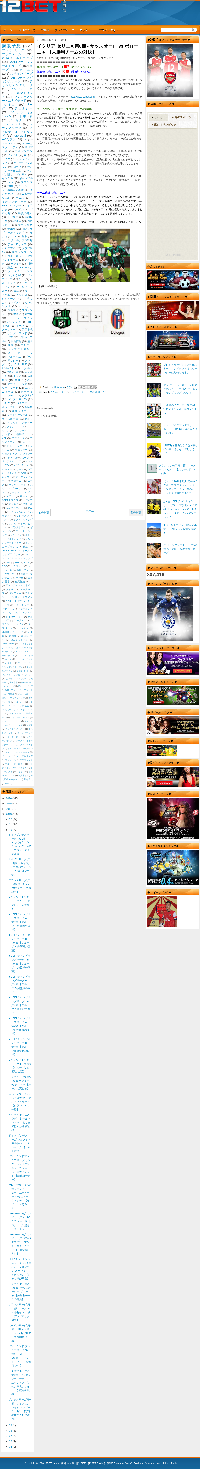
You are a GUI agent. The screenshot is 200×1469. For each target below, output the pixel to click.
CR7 (8, 562)
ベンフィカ (15, 593)
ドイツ (6, 159)
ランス (13, 597)
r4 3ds (165, 1463)
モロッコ (28, 675)
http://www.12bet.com (82, 96)
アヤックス (8, 609)
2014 (9, 808)
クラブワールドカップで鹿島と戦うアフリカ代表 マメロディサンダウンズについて (180, 388)
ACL (4, 438)
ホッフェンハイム (22, 492)
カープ (25, 457)
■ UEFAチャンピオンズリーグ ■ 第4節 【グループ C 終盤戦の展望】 (19, 963)
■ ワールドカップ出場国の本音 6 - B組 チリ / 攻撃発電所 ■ (180, 528)
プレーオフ (17, 488)
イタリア (63, 392)
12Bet (54, 392)
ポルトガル (14, 255)
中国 (16, 314)
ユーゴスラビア (19, 768)
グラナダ (27, 395)
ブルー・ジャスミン (14, 764)
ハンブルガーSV (17, 399)
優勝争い (21, 434)
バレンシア (14, 321)
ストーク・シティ (20, 352)
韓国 (10, 186)
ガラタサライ (18, 527)
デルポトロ (20, 620)
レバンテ (20, 430)
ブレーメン (22, 516)
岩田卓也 (14, 682)
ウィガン (11, 589)
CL (25, 155)
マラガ (10, 496)
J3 (31, 581)
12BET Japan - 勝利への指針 (59, 1463)
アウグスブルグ (17, 383)
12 (11, 819)
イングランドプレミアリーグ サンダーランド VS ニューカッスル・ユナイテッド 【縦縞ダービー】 (19, 1168)
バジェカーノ (21, 465)
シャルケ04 (14, 275)
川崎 (30, 263)
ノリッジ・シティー (20, 422)
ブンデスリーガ (21, 89)
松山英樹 (16, 341)
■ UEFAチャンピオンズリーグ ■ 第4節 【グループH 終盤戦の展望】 (19, 1047)
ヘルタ (6, 403)
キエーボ (28, 504)
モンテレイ (10, 679)
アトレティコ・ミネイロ (19, 585)
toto (25, 139)
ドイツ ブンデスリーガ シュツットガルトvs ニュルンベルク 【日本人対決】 (19, 1143)
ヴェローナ (21, 450)
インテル (7, 178)
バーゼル (16, 535)
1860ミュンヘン (19, 640)
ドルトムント (12, 124)
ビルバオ (8, 368)
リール (24, 496)
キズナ (29, 725)
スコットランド (14, 508)
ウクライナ (17, 566)
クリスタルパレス (20, 271)
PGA (26, 562)
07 (11, 1435)
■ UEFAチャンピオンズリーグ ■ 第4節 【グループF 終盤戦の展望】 (19, 1026)
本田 (17, 380)
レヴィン (20, 772)
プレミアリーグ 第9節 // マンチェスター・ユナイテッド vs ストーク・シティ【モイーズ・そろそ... (19, 1197)
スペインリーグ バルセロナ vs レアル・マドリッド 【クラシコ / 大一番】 (19, 1101)
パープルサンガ (25, 756)
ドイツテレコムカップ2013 (20, 748)
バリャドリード (17, 485)
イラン (20, 325)
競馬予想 (27, 329)
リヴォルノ (22, 628)
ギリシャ (12, 360)
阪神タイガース (22, 410)
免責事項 (22, 775)
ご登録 (45, 30)
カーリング (17, 725)
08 (11, 1430)
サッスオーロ (76, 392)
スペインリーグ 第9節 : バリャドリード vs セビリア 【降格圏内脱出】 (19, 1333)
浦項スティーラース (13, 632)
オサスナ (14, 504)
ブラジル (12, 155)
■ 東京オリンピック (164, 124)
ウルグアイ (9, 248)
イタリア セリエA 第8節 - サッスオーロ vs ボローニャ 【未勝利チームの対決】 (19, 1291)
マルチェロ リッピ (11, 675)
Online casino (8, 644)
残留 (26, 546)
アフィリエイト (109, 30)
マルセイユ (14, 356)
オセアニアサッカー (11, 721)
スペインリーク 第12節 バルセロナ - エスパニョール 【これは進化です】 (19, 867)
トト (11, 182)
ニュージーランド (24, 659)
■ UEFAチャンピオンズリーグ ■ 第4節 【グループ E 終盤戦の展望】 (19, 922)
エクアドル (12, 457)
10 (11, 829)
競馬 (11, 345)
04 (11, 1446)
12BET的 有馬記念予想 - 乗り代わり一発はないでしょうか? (180, 449)
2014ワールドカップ (17, 58)
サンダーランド (17, 333)
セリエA (89, 392)
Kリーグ (22, 686)
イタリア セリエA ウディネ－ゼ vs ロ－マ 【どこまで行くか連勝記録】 (19, 1122)
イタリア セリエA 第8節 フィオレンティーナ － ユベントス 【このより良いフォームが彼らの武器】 (20, 1383)
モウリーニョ (9, 574)
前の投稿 (136, 512)
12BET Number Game (119, 1463)
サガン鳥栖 (25, 224)
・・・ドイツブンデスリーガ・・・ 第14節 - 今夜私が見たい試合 (180, 429)
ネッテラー (87, 30)
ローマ (17, 166)
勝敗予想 (11, 46)
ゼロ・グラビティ (13, 737)
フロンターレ (23, 671)
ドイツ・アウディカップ (17, 752)
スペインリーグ (21, 73)
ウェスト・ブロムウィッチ (17, 453)
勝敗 (24, 236)
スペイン (18, 209)
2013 (9, 814)
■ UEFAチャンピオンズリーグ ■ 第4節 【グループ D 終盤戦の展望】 (19, 984)
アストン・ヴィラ (20, 317)
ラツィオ (16, 263)
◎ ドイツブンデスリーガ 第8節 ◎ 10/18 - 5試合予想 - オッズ (180, 549)
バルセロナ (10, 104)
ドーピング (7, 756)
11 (11, 824)
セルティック (14, 446)
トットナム (25, 306)
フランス (27, 182)
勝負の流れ (25, 213)
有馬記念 (20, 581)
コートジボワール (17, 415)
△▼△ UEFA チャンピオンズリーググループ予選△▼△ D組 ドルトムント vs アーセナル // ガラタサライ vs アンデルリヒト (180, 509)
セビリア (12, 217)
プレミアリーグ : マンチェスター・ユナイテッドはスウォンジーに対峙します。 (180, 368)
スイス (15, 302)
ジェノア (7, 337)
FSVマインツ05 (11, 205)
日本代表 (26, 116)
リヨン (20, 469)
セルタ (29, 419)
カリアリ (28, 442)
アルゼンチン (24, 151)
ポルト (5, 519)
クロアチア (9, 298)
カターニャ (17, 481)
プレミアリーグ (64, 30)
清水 (30, 341)
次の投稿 (44, 512)
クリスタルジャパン (14, 729)
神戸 (30, 356)
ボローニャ (101, 392)
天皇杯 (20, 578)
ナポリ (11, 228)
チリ (21, 279)
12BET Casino (96, 1463)
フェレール (10, 760)
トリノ (17, 375)
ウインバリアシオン (19, 717)
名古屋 (29, 314)
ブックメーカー (13, 54)
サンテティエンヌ (11, 461)
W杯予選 (12, 372)
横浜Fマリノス (17, 244)
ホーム (8, 30)
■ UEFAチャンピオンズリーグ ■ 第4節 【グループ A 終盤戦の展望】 (19, 1005)
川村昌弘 (28, 779)
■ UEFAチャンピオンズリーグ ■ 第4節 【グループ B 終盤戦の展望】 (19, 942)
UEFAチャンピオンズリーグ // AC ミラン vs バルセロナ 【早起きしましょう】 (19, 1221)
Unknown (59, 387)
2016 (9, 798)
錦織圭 (17, 221)
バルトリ (9, 663)
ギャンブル (26, 178)
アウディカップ (17, 698)
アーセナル (17, 120)
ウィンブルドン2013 (21, 612)
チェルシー (24, 108)
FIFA (17, 562)
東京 (10, 267)
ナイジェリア (19, 364)
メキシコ (21, 294)
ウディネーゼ (10, 387)
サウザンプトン (22, 252)
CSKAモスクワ (10, 500)
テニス (20, 197)
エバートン (26, 267)
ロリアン (27, 597)
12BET (81, 1463)
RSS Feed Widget (172, 255)
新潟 (16, 290)
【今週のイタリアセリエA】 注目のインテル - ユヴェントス (180, 409)
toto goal (20, 135)
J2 (14, 236)
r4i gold (156, 1463)
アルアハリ (19, 702)
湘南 (30, 380)
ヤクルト (27, 368)
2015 (9, 803)
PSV (4, 566)
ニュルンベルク (17, 512)
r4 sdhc (174, 1463)
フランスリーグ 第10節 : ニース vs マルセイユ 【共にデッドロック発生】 (177, 469)
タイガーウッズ (14, 616)
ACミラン (9, 139)
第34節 (13, 636)
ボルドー (7, 469)
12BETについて (26, 30)
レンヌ (12, 523)
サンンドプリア (25, 733)
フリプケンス (26, 760)
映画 (7, 783)
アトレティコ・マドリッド (17, 131)
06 (11, 1441)
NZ (31, 686)
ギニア (8, 659)
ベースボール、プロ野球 (17, 240)
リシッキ (23, 679)
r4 (149, 1463)
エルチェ (27, 345)
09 (11, 1425)
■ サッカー (158, 117)
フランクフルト (15, 426)
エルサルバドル (25, 655)
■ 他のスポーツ (181, 117)
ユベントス (9, 143)
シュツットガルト (20, 348)
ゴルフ (11, 310)
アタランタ (18, 438)
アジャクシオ (21, 605)
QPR (23, 473)
